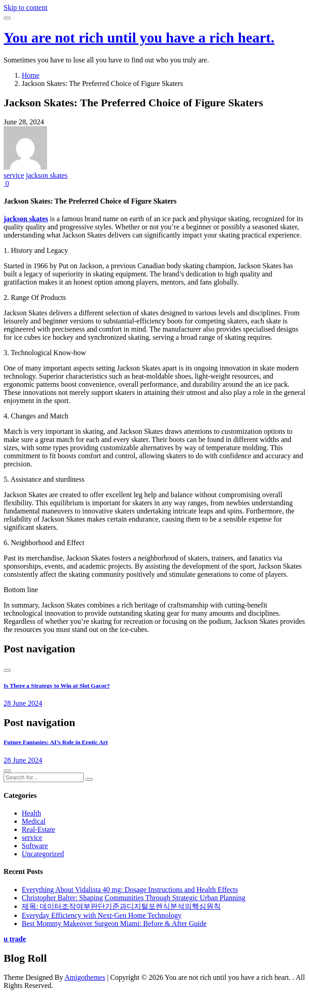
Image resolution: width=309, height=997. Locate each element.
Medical (33, 821)
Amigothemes (85, 977)
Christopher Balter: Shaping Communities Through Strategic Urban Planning (133, 898)
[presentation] (7, 670)
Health (31, 813)
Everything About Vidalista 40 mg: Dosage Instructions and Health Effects (130, 889)
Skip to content (26, 7)
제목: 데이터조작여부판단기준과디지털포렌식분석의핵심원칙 (121, 906)
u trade (15, 939)
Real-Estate (38, 829)
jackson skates (46, 175)
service (14, 175)
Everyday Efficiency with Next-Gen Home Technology (101, 915)
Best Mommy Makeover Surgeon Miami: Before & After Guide (114, 923)
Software (35, 846)
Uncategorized (43, 854)
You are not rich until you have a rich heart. (139, 37)
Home (30, 75)
